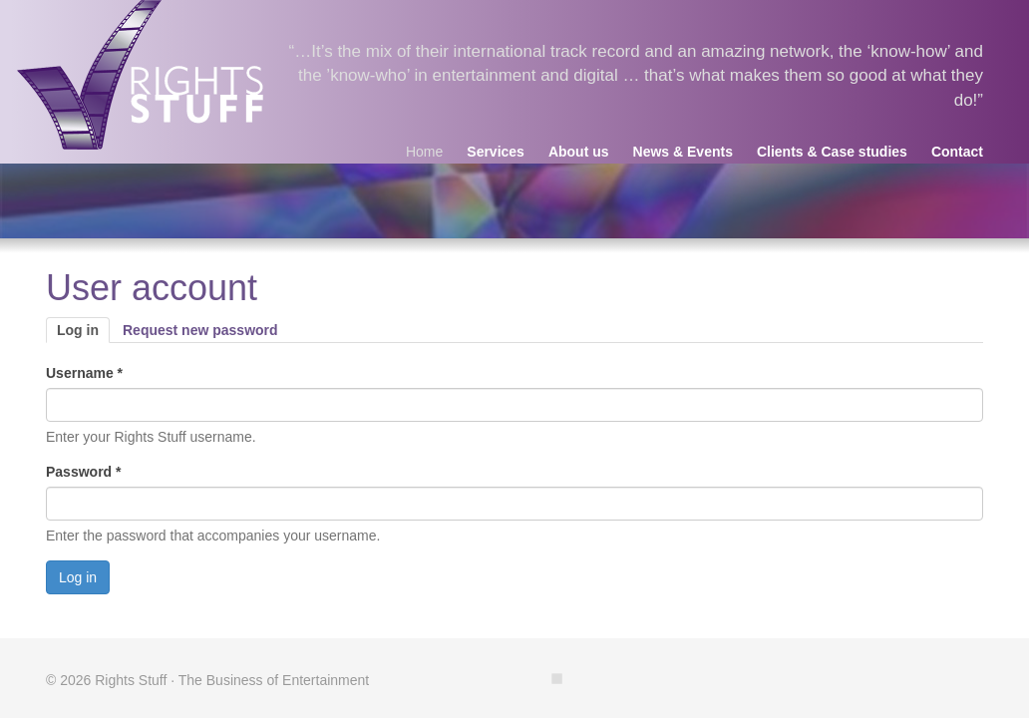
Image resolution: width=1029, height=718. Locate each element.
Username (84, 373)
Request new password (200, 330)
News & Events (683, 152)
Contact (957, 152)
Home (424, 152)
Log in (83, 331)
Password (83, 472)
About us (578, 152)
